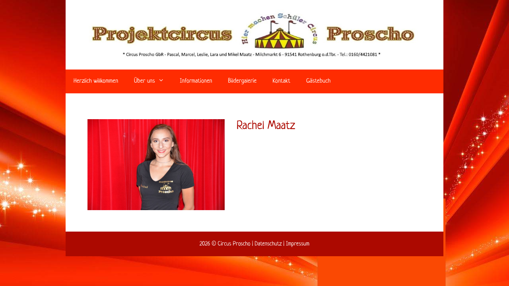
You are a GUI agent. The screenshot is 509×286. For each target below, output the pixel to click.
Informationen (196, 81)
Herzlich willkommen (96, 81)
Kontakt (281, 81)
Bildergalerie (242, 81)
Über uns (153, 81)
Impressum (297, 244)
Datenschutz (268, 244)
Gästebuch (318, 81)
